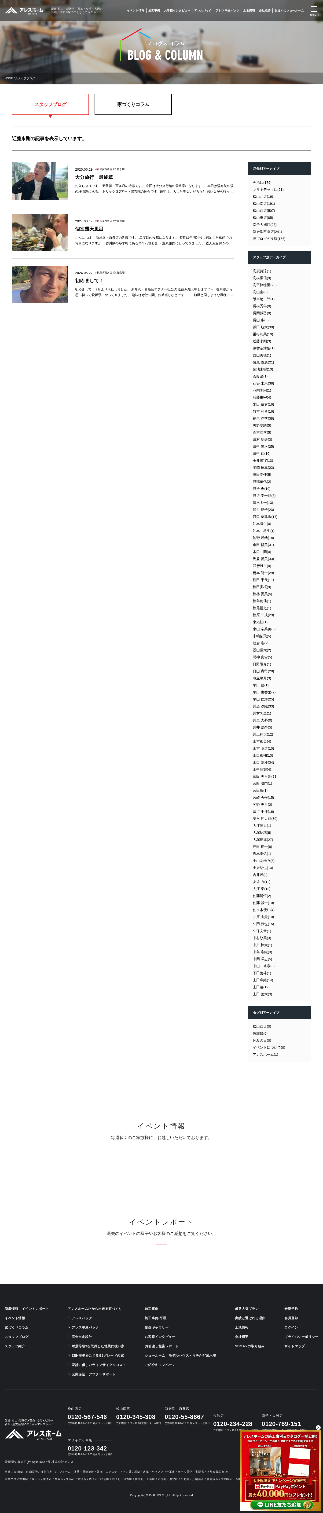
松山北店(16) (263, 196)
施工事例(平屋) (156, 1318)
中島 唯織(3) (262, 952)
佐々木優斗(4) (264, 910)
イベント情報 (135, 10)
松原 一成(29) (263, 615)
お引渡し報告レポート (162, 1346)
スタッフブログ (50, 104)
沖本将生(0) (262, 524)
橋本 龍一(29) (263, 573)
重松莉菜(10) (263, 334)
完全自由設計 (82, 1337)
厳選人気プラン (247, 1309)
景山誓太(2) (262, 650)
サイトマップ (294, 1346)
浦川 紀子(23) (263, 510)
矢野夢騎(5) (262, 425)
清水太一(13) (263, 503)
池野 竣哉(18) (263, 538)
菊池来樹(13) (263, 369)
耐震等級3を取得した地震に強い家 (98, 1346)
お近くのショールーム (289, 10)
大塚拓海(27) (263, 840)
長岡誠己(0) (262, 313)
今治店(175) (262, 182)
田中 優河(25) (263, 446)
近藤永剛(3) (262, 341)
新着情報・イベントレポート (27, 1309)
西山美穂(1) (262, 355)
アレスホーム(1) (265, 1054)
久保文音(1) (262, 931)
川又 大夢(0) (262, 720)
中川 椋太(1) (262, 945)
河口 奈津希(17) (265, 517)
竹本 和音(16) (263, 411)
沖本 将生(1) (264, 531)
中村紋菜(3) (262, 938)
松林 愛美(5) (262, 594)
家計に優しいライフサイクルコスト (99, 1365)
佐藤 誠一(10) (263, 903)
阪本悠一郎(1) (264, 299)
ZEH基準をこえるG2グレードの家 (98, 1355)
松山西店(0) (262, 1026)
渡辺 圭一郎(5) (264, 496)
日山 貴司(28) (263, 671)
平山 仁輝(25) (263, 699)
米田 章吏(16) (263, 404)
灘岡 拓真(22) (263, 467)
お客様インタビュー (177, 10)
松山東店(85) (263, 218)
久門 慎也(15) (263, 924)
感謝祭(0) (260, 1033)
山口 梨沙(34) (263, 762)
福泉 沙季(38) (263, 418)
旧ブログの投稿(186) (269, 239)
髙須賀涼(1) (262, 271)
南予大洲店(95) (265, 225)
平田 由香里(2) (264, 692)
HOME (9, 78)
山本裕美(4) (262, 741)
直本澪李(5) (262, 432)
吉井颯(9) (260, 875)
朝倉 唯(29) (262, 643)
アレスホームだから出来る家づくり (95, 1309)
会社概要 (265, 10)
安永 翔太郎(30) (265, 819)
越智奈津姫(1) (264, 348)
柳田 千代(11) (263, 580)
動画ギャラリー (157, 1327)
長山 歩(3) (261, 320)
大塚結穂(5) (262, 833)
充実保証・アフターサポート (94, 1374)
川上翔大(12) (263, 734)
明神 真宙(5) (262, 657)
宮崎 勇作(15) (263, 797)
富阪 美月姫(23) (265, 776)
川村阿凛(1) (262, 713)
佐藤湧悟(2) (262, 896)
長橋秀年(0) (262, 306)
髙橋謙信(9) (262, 278)
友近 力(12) (262, 882)
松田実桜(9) (262, 587)
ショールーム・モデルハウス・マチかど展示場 (180, 1355)
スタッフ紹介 (15, 1346)
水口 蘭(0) (262, 552)
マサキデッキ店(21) (268, 189)
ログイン (291, 1327)
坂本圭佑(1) (262, 854)
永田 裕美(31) (263, 545)
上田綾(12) (261, 987)
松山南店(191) (264, 203)
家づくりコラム (133, 104)
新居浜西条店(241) (267, 232)
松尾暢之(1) (262, 608)
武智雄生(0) (262, 566)
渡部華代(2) (262, 482)
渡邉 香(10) (262, 489)
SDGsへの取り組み (250, 1346)
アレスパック (203, 10)
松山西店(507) (264, 210)
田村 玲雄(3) (262, 439)
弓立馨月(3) (262, 678)
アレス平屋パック (227, 10)
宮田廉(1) (260, 790)
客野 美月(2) (262, 804)
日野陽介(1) (262, 664)
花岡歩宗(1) (262, 390)
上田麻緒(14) (263, 980)
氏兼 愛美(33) (263, 559)
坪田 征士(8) (262, 847)
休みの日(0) (262, 1040)
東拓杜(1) (260, 622)
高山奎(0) (260, 292)
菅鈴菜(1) (260, 376)
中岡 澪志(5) (262, 959)
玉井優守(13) (263, 460)
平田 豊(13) (262, 685)
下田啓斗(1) (262, 973)
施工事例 (154, 10)
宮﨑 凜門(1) (262, 783)
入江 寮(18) (262, 889)
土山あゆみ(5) (264, 861)
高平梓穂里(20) (265, 285)
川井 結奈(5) (262, 727)
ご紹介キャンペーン (160, 1365)
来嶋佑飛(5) (262, 636)
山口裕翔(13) (263, 755)
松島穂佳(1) (262, 601)
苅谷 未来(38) (263, 383)
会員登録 (291, 1318)
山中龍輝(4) (262, 769)
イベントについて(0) (269, 1047)
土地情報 (249, 10)
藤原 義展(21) (263, 362)
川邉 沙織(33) (263, 706)
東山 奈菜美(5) (264, 629)
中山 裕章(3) (264, 966)
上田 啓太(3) (262, 994)
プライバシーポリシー (301, 1337)
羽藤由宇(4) (262, 397)
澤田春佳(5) (262, 474)
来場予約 (291, 1309)
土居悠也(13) (263, 868)
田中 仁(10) (262, 453)
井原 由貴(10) (263, 917)
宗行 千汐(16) (263, 811)
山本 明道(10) (263, 748)
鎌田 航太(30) (263, 327)
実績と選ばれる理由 (250, 1318)
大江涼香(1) (262, 826)
